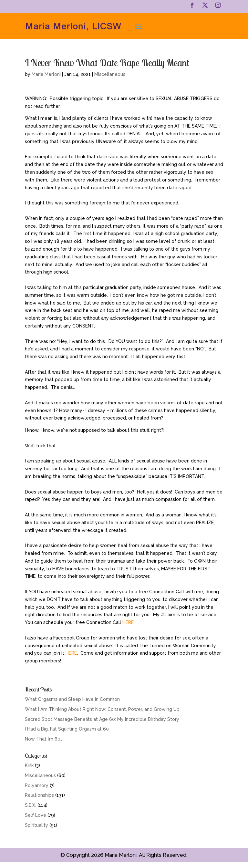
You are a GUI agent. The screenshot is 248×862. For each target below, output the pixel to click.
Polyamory (36, 785)
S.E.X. (30, 805)
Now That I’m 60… (44, 739)
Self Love (35, 815)
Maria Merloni (46, 74)
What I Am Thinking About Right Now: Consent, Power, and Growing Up (102, 709)
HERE (128, 622)
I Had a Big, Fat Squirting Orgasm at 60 (67, 729)
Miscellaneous (109, 74)
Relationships (39, 795)
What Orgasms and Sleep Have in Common (72, 699)
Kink (29, 765)
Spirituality (36, 825)
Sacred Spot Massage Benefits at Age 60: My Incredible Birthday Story (102, 719)
